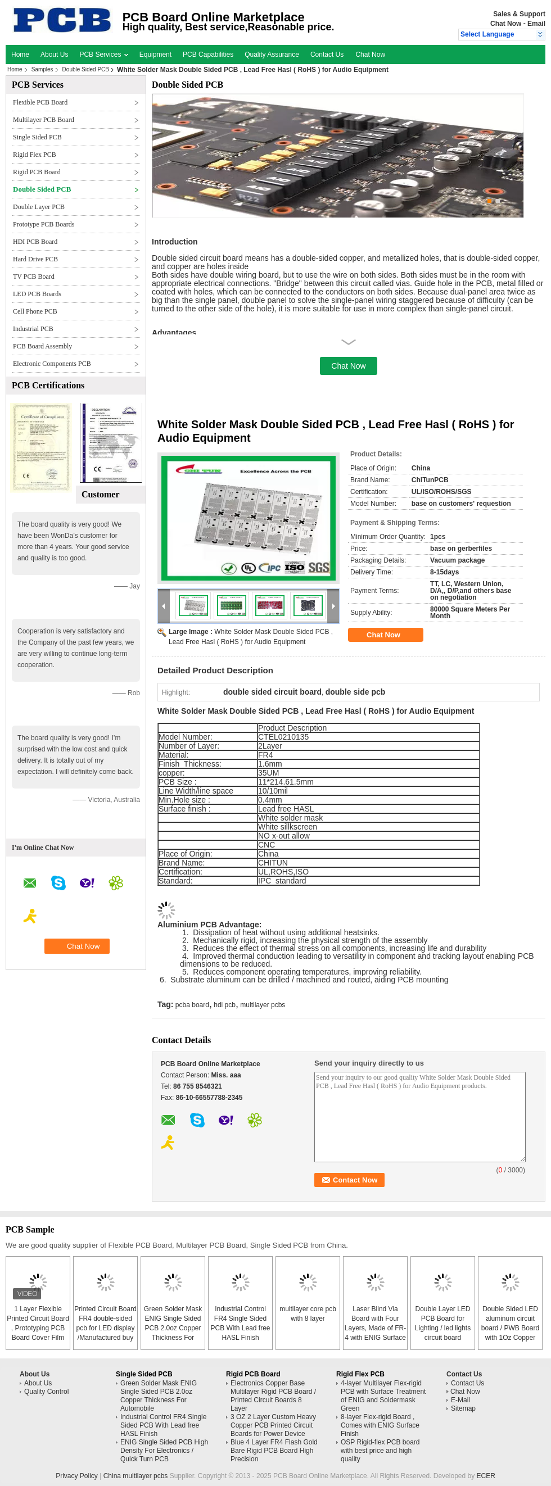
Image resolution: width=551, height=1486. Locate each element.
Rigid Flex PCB (34, 154)
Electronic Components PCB (52, 364)
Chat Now (505, 24)
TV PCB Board (34, 276)
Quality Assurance (272, 54)
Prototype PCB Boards (43, 224)
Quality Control (46, 1392)
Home (20, 54)
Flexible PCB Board (40, 102)
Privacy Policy (77, 1476)
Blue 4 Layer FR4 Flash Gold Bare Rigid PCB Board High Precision (274, 1450)
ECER (486, 1476)
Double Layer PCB (39, 207)
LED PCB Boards (37, 294)
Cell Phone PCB (35, 311)
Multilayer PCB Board (43, 120)
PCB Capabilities (208, 54)
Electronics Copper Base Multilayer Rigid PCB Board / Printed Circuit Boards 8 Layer (273, 1395)
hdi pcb (225, 1005)
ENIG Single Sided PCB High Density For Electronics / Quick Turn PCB (164, 1450)
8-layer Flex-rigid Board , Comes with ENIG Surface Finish (380, 1425)
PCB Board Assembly (42, 346)
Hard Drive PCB (35, 259)
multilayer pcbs (262, 1005)
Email (536, 24)
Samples (42, 69)
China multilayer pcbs (135, 1476)
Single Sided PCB (37, 137)
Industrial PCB (33, 329)
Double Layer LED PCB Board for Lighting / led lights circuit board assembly (443, 1328)
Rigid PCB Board (37, 172)
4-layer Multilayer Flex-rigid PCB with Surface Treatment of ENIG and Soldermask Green (383, 1395)
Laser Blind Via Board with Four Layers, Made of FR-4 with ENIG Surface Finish (375, 1328)
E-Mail (460, 1400)
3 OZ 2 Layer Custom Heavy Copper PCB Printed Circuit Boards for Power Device (273, 1425)
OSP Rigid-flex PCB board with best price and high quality (380, 1450)
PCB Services (103, 54)
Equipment (155, 54)
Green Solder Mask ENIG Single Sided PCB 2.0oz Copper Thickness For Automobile (173, 1328)
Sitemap (463, 1408)
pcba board (192, 1005)
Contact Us (327, 54)
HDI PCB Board (35, 242)
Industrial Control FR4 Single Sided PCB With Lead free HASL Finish (163, 1425)
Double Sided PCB (85, 69)
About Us (54, 54)
